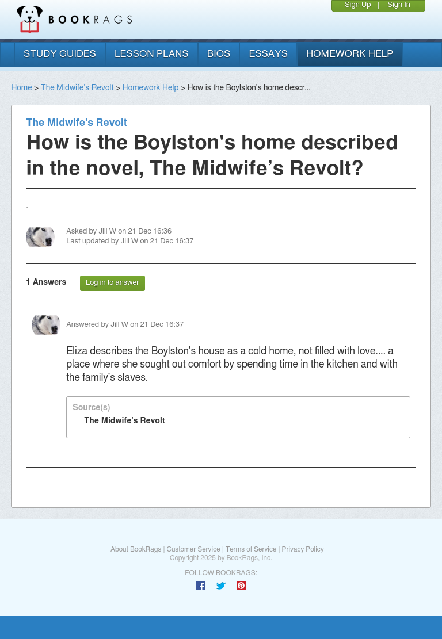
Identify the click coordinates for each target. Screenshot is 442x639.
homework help (350, 54)
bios (219, 54)
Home (21, 88)
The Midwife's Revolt (77, 88)
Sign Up (358, 5)
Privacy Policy (303, 549)
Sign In (398, 5)
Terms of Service (251, 549)
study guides (60, 54)
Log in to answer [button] (112, 282)
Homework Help (151, 88)
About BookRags (135, 549)
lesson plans (152, 54)
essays (268, 54)
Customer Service (193, 549)
